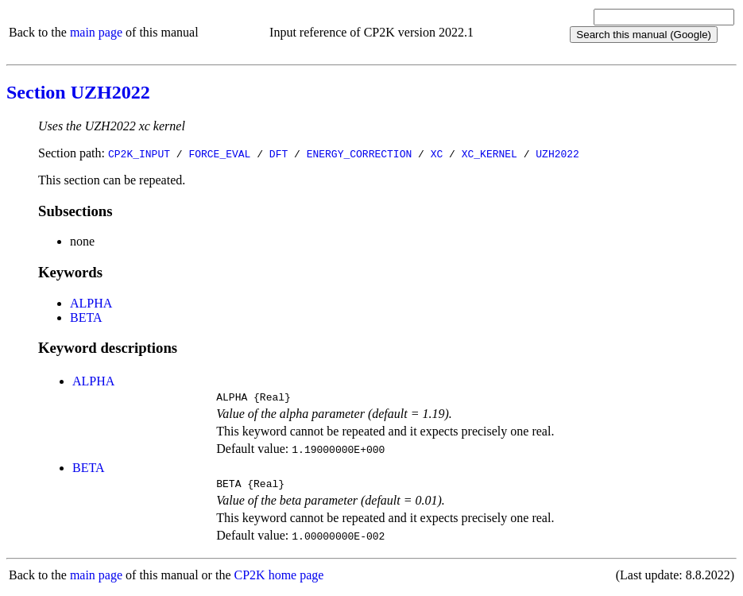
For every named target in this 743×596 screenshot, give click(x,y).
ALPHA (91, 303)
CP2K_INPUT (139, 153)
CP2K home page (279, 579)
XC (437, 153)
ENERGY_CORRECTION (359, 153)
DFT (278, 153)
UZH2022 (557, 153)
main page (96, 32)
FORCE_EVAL (219, 153)
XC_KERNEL (489, 153)
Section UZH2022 (78, 92)
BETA (86, 317)
